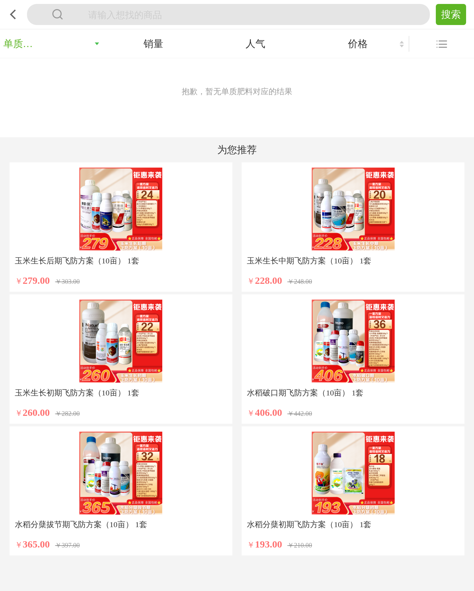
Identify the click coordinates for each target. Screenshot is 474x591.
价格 (358, 43)
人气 (255, 43)
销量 (153, 43)
